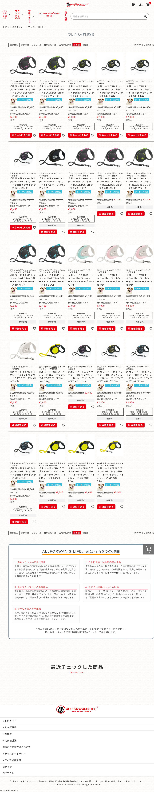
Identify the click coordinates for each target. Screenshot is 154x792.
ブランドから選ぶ (17, 14)
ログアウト (8, 773)
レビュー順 (37, 44)
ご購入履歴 (66, 15)
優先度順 (25, 44)
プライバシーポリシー (14, 753)
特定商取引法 (9, 740)
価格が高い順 (65, 44)
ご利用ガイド (9, 720)
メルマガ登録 (9, 727)
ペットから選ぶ (4, 14)
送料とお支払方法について (16, 747)
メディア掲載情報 (11, 760)
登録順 (85, 44)
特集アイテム (29, 16)
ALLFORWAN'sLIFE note (44, 14)
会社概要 (7, 733)
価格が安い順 (50, 44)
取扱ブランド (18, 26)
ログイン (7, 766)
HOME (6, 26)
